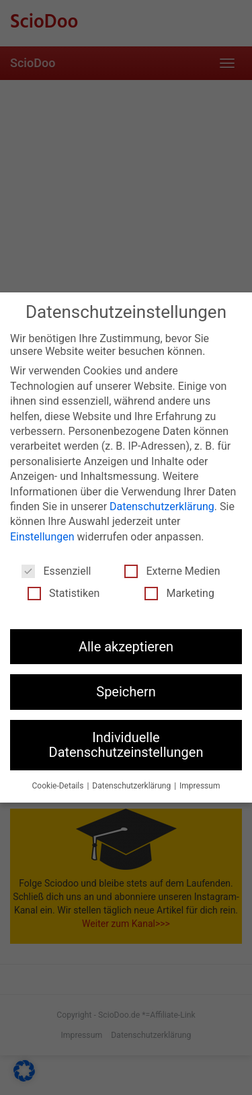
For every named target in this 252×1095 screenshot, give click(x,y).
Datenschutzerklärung (162, 506)
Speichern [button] (126, 692)
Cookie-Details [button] (59, 785)
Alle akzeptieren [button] (126, 647)
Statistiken (63, 593)
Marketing (179, 593)
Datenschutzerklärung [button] (132, 785)
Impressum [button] (199, 785)
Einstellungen (42, 536)
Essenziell (56, 571)
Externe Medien (172, 571)
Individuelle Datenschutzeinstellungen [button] (126, 744)
